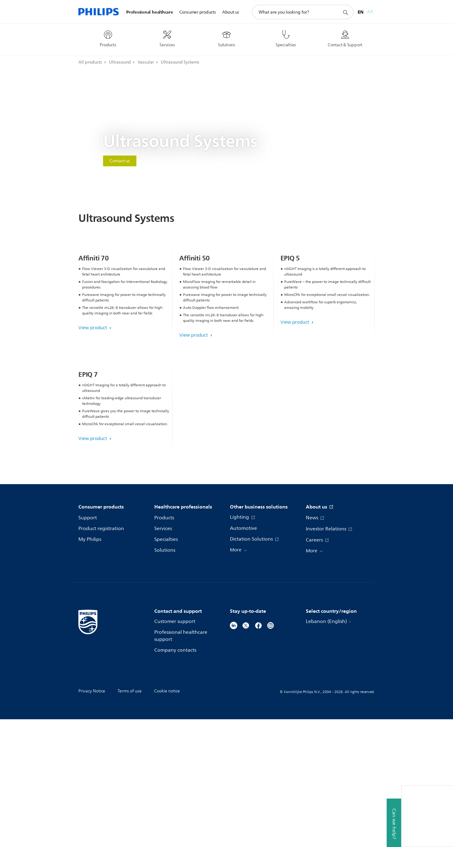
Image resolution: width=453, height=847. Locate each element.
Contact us (120, 160)
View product (93, 392)
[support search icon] (345, 12)
